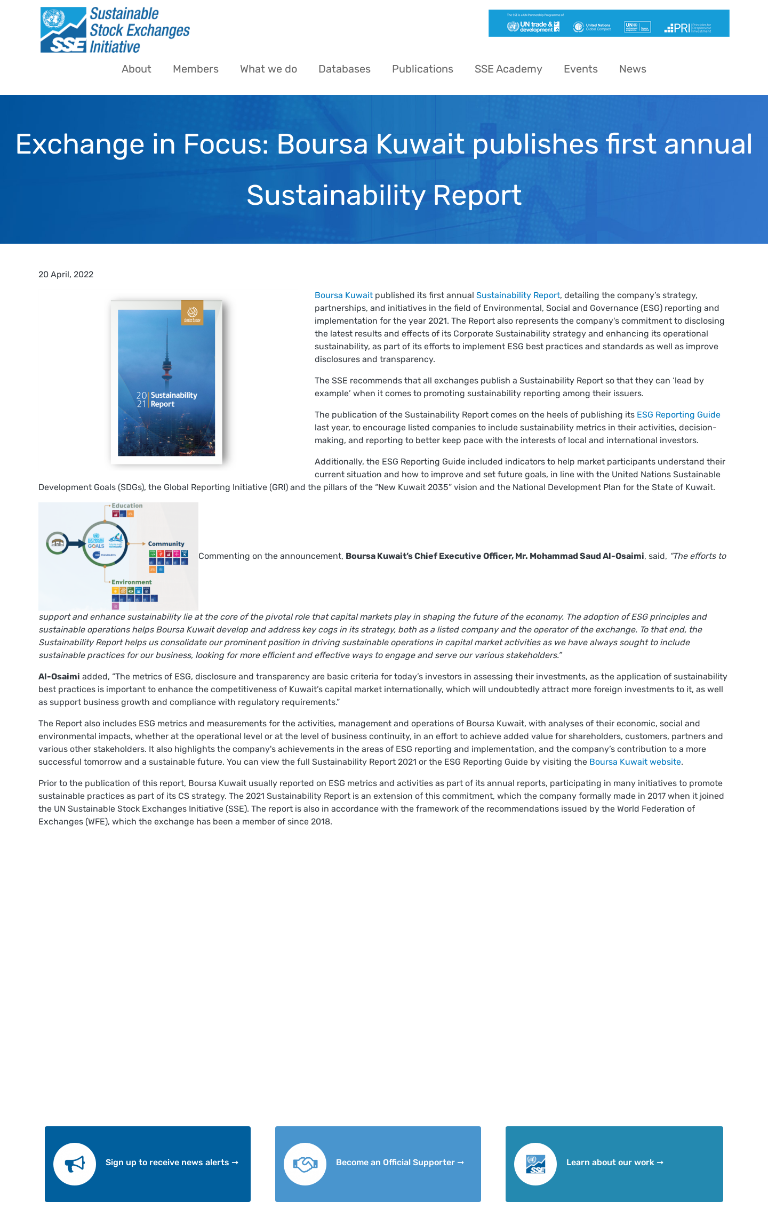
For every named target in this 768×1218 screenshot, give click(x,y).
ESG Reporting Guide (679, 415)
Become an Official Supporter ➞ (400, 1162)
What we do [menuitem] (268, 68)
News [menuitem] (632, 68)
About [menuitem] (136, 68)
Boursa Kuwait (344, 295)
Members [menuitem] (196, 68)
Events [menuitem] (581, 68)
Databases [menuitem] (344, 68)
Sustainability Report (518, 295)
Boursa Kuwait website (635, 762)
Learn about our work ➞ (614, 1162)
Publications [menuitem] (422, 68)
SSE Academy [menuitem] (508, 68)
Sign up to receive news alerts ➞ (172, 1162)
